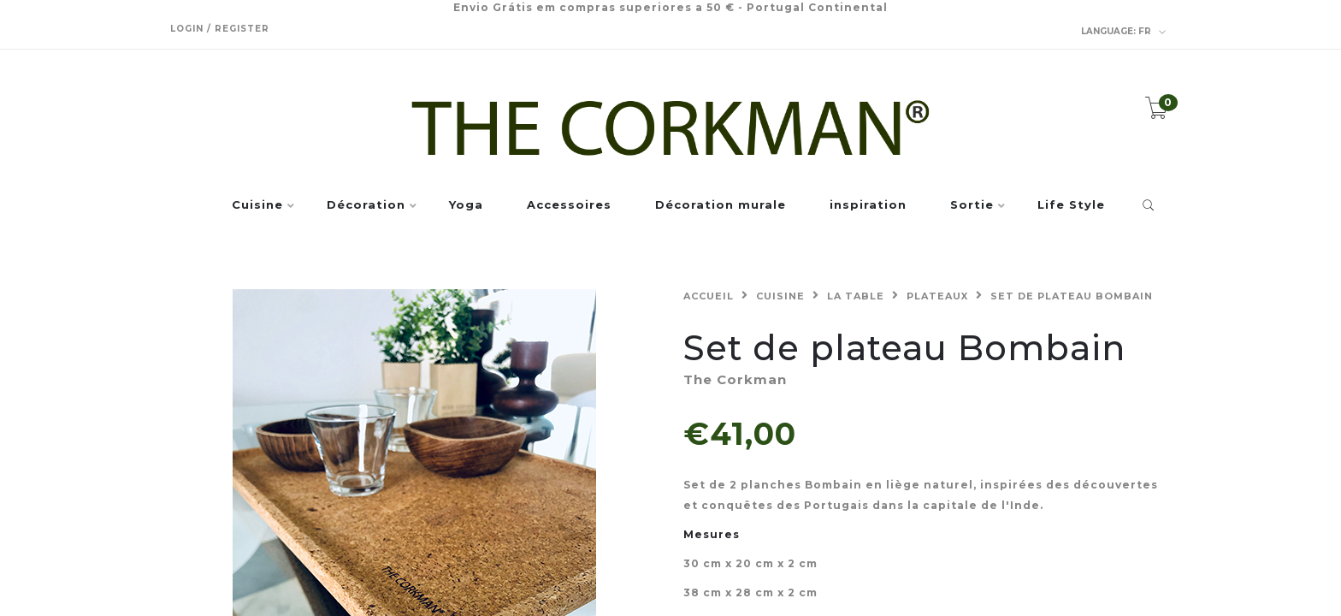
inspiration (868, 205)
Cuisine (257, 205)
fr (1124, 31)
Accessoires (569, 205)
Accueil (708, 296)
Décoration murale (720, 205)
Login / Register (219, 28)
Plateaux (937, 296)
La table (855, 296)
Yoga (466, 205)
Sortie (972, 205)
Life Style (1071, 205)
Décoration (366, 205)
